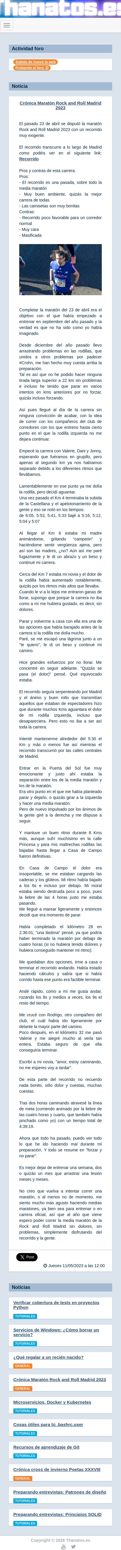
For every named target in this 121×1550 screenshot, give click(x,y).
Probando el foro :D (32, 68)
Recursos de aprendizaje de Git (46, 1447)
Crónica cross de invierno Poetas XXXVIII (56, 1469)
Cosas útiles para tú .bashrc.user (48, 1424)
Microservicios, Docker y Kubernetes (52, 1402)
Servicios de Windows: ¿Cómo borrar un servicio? (56, 1332)
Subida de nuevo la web (35, 62)
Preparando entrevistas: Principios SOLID (57, 1514)
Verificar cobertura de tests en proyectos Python (56, 1305)
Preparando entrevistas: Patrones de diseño (59, 1491)
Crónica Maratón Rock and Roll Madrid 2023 (60, 105)
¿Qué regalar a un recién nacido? (48, 1357)
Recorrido (29, 159)
